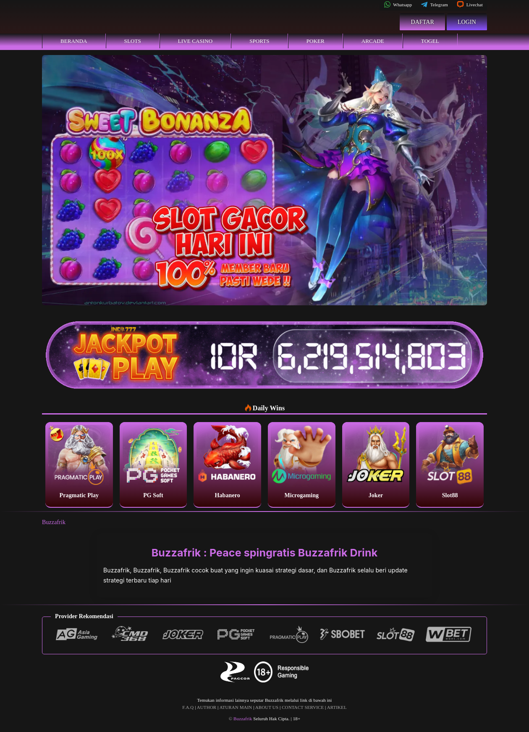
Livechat (470, 4)
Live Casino (195, 41)
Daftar (422, 22)
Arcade (372, 41)
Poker (315, 41)
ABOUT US (266, 707)
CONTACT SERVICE (303, 707)
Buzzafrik (53, 522)
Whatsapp (398, 4)
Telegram (434, 4)
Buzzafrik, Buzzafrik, (133, 570)
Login (467, 22)
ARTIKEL (337, 707)
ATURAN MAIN (236, 707)
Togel (430, 41)
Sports (259, 41)
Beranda (73, 41)
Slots (132, 41)
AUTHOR (206, 707)
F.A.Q (188, 707)
